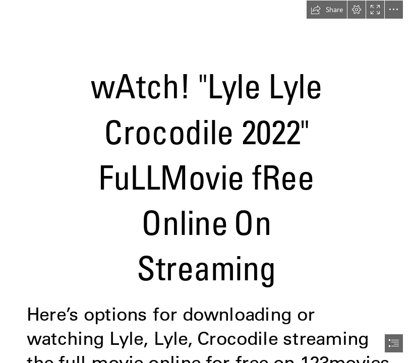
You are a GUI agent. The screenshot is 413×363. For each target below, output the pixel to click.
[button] (327, 10)
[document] (206, 181)
